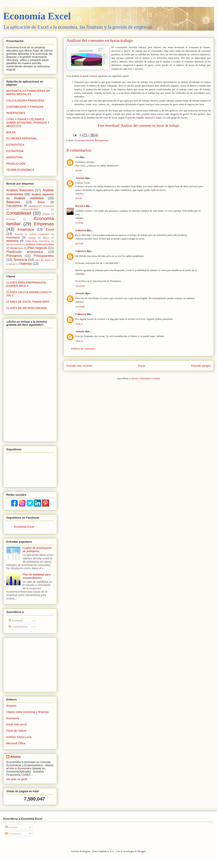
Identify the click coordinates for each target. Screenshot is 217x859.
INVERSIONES (15, 113)
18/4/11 (79, 323)
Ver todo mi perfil (16, 779)
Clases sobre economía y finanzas (27, 711)
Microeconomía (13, 244)
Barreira (80, 205)
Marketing (12, 240)
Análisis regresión (43, 194)
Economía (12, 718)
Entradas (16, 620)
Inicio (141, 365)
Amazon (11, 705)
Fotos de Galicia (16, 730)
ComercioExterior (30, 209)
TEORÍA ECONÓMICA (20, 169)
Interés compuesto (39, 234)
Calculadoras (14, 205)
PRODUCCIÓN (15, 163)
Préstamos (14, 256)
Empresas (44, 223)
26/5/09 (79, 243)
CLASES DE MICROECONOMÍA (26, 308)
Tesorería (20, 260)
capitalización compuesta (41, 206)
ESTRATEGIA (15, 151)
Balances (13, 202)
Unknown (80, 230)
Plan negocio (37, 248)
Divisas (46, 214)
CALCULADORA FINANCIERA (25, 100)
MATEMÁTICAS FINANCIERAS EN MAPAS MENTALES (28, 92)
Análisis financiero (20, 190)
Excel (50, 229)
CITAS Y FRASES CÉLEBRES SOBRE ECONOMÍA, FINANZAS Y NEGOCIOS (28, 123)
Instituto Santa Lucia (18, 737)
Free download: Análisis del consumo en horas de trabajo (138, 126)
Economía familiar (84, 140)
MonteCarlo (16, 248)
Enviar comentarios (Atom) (146, 378)
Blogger (141, 851)
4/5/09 (78, 170)
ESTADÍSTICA (15, 144)
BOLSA (11, 132)
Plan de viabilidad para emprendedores (37, 576)
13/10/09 (79, 285)
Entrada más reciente (79, 365)
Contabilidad (18, 213)
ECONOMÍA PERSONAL (21, 138)
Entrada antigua (201, 365)
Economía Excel (37, 16)
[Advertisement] (31, 663)
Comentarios (18, 626)
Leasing (32, 238)
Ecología (10, 219)
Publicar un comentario (83, 348)
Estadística (26, 229)
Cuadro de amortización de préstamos (37, 549)
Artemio (79, 177)
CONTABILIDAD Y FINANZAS (24, 106)
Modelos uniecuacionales (40, 244)
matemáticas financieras (37, 241)
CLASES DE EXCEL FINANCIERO (27, 301)
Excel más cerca (16, 724)
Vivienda (25, 264)
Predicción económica (24, 252)
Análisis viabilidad (29, 198)
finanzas (19, 234)
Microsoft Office (15, 743)
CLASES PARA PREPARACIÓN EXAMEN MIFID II (26, 284)
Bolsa (41, 202)
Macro (46, 238)
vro (77, 157)
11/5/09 (79, 222)
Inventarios (13, 237)
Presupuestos (101, 140)
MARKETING (14, 157)
